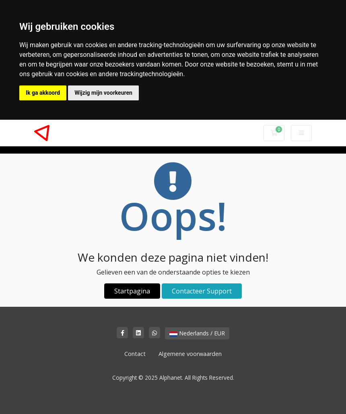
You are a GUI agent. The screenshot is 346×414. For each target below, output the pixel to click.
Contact (135, 354)
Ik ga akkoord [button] (43, 92)
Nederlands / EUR (197, 333)
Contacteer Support (202, 291)
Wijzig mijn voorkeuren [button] (103, 92)
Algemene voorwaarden (190, 354)
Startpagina (132, 291)
